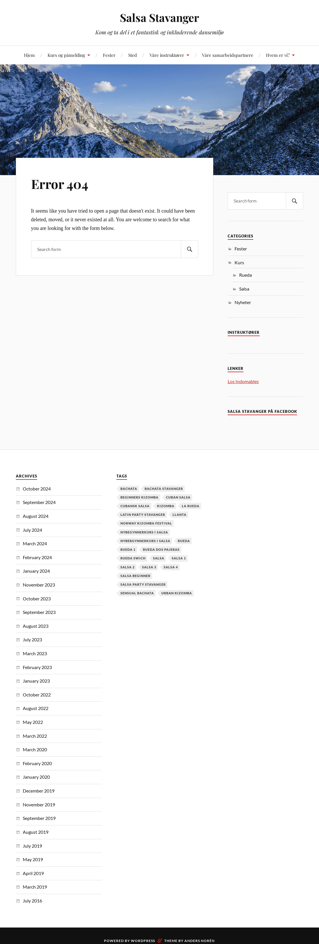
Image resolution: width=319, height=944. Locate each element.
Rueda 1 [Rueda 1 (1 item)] (127, 549)
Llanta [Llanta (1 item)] (179, 514)
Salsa (244, 288)
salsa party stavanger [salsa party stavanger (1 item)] (143, 584)
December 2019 (38, 790)
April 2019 (33, 873)
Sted (132, 55)
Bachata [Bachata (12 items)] (128, 488)
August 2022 (35, 708)
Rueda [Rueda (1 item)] (184, 541)
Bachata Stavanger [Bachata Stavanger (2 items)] (164, 488)
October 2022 (37, 694)
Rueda (245, 275)
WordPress (143, 941)
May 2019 (33, 859)
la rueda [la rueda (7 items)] (190, 506)
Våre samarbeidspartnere (227, 55)
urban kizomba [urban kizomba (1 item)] (176, 593)
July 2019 (32, 846)
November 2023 (39, 584)
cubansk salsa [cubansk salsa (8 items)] (135, 506)
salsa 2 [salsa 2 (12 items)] (127, 567)
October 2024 (37, 488)
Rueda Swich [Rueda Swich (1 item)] (133, 558)
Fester (109, 55)
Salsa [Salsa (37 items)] (158, 558)
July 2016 (32, 900)
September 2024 (39, 502)
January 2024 (36, 571)
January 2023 (36, 680)
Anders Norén (199, 941)
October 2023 (37, 598)
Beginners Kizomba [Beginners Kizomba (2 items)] (139, 497)
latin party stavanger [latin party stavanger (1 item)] (142, 514)
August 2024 (35, 516)
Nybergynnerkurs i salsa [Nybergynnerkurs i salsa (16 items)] (145, 541)
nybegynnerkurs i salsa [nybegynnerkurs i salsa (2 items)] (144, 532)
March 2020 (35, 749)
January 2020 (36, 777)
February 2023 (37, 667)
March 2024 (35, 543)
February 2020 (37, 763)
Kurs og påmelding (66, 55)
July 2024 (32, 530)
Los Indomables (243, 381)
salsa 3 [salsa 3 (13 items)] (149, 567)
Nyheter (243, 302)
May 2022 (33, 722)
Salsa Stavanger (159, 17)
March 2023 (35, 653)
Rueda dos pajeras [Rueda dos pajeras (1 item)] (161, 549)
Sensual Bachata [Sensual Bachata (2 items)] (137, 593)
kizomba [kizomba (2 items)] (165, 506)
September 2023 (39, 612)
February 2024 (37, 557)
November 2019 (39, 804)
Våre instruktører (167, 55)
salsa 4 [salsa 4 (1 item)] (171, 567)
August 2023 (35, 626)
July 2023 (32, 639)
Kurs (239, 262)
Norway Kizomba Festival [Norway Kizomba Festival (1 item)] (146, 523)
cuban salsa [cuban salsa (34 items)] (178, 497)
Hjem (29, 55)
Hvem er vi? (278, 55)
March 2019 (35, 886)
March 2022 (35, 736)
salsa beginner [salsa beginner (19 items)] (135, 576)
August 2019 (35, 832)
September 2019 (39, 818)
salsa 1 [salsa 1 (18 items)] (179, 558)
